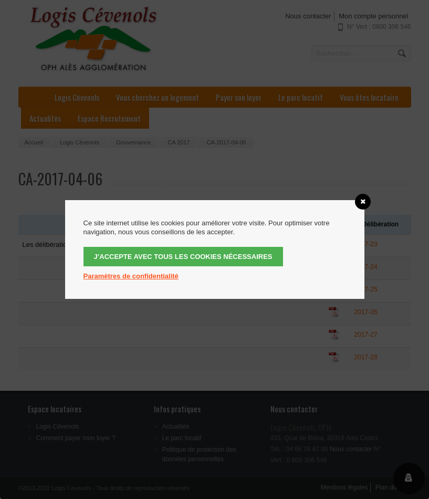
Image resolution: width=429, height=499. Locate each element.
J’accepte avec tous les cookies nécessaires (183, 257)
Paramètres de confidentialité (131, 276)
